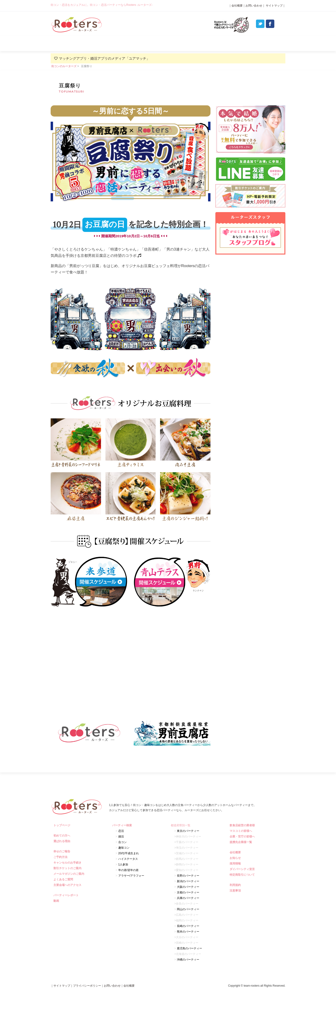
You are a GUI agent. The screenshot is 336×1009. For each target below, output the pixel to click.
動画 (57, 900)
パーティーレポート (214, 43)
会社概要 (237, 5)
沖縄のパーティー (188, 959)
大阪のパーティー (188, 886)
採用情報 (236, 863)
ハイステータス (128, 859)
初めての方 (74, 43)
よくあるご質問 (261, 43)
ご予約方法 (61, 857)
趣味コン (124, 847)
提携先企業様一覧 (241, 842)
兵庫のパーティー (188, 898)
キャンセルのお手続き (68, 862)
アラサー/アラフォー (131, 875)
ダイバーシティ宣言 (243, 869)
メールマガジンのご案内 (69, 873)
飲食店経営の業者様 (243, 825)
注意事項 (236, 890)
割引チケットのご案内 (68, 868)
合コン (122, 842)
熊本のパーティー (188, 931)
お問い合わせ (253, 5)
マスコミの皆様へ (241, 831)
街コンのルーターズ (64, 66)
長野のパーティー (188, 875)
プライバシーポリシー (87, 985)
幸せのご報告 (62, 851)
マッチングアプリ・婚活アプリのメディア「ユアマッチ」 (104, 58)
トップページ (62, 825)
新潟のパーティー (188, 881)
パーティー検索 (167, 43)
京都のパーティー (188, 892)
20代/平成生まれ (128, 853)
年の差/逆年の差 (128, 870)
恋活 (121, 831)
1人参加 (123, 864)
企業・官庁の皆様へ (243, 836)
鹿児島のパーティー (189, 948)
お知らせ (236, 858)
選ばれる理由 (121, 43)
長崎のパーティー (188, 926)
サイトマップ (274, 5)
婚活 (121, 836)
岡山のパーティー (188, 909)
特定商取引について (243, 874)
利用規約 (236, 885)
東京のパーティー (188, 831)
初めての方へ (62, 835)
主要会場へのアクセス (68, 885)
